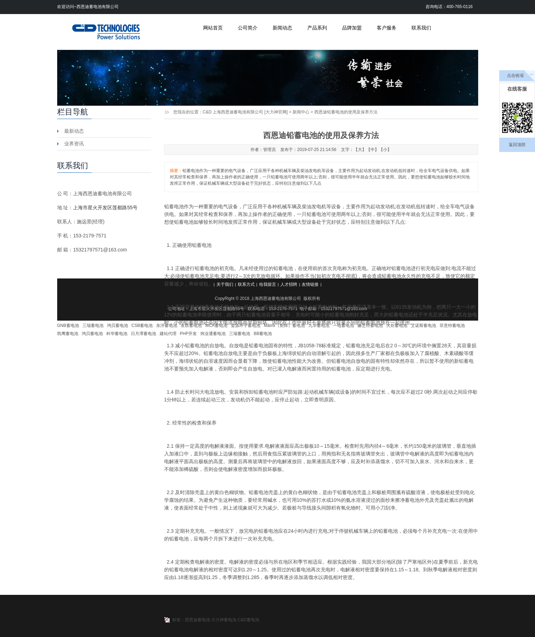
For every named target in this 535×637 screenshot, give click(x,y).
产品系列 (317, 28)
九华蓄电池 (318, 325)
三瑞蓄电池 (92, 325)
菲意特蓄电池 (452, 325)
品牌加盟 (352, 28)
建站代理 (168, 333)
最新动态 (74, 131)
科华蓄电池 (116, 333)
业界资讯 (74, 143)
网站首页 (213, 28)
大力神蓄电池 (223, 619)
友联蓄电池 (191, 325)
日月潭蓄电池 (143, 333)
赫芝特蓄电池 (370, 325)
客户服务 (386, 28)
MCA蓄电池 (216, 325)
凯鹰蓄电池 (67, 333)
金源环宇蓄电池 (245, 325)
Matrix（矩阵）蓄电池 (284, 325)
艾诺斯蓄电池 (423, 325)
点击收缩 (515, 75)
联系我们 (421, 28)
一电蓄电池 (343, 325)
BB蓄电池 (263, 333)
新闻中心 (301, 112)
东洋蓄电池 (166, 325)
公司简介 (248, 28)
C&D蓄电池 (248, 619)
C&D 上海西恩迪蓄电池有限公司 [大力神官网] (245, 112)
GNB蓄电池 (68, 325)
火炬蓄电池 (396, 325)
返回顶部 (517, 144)
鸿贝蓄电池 (117, 325)
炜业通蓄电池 (213, 333)
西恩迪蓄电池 (197, 619)
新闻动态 (282, 28)
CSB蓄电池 (142, 325)
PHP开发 (188, 333)
